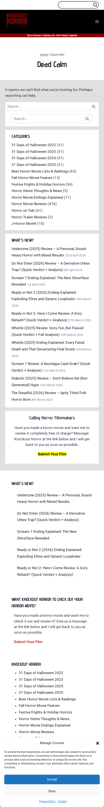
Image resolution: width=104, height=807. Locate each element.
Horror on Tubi (23, 210)
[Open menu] (97, 21)
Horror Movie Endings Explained (37, 197)
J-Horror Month (24, 223)
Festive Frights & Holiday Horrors (38, 184)
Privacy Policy (47, 801)
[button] (97, 743)
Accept (52, 779)
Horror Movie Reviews (29, 204)
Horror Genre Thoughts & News (37, 191)
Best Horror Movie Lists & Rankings (40, 171)
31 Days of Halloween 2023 (34, 151)
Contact (62, 801)
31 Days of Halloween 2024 (34, 158)
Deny (52, 791)
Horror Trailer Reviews (29, 217)
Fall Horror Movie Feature (32, 178)
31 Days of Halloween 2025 (34, 164)
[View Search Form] (78, 5)
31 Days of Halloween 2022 (34, 145)
